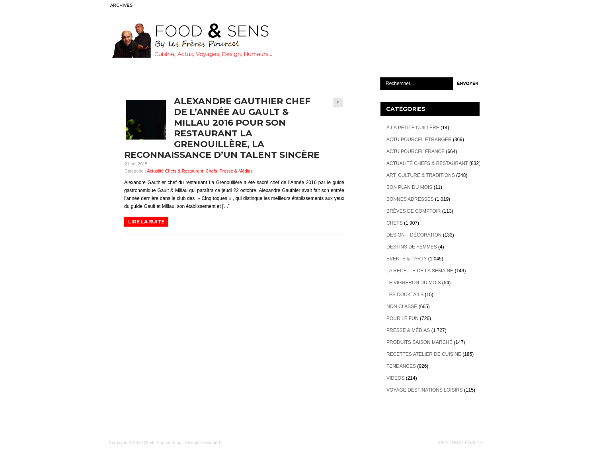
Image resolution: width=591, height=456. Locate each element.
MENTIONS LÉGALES (460, 442)
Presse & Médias (236, 171)
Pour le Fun (402, 318)
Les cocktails (404, 294)
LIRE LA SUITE (146, 222)
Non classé (401, 306)
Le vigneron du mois (413, 282)
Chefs (211, 171)
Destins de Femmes (411, 247)
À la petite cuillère (412, 127)
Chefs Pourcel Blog (162, 442)
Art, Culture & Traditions (420, 175)
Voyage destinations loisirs (424, 390)
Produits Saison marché (419, 342)
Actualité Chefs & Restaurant (175, 171)
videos (395, 378)
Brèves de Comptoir (413, 211)
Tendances (401, 366)
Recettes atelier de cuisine (423, 354)
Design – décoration (413, 235)
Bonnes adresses (410, 199)
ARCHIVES (121, 5)
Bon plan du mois (409, 187)
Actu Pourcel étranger (419, 139)
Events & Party (406, 259)
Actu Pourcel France (415, 151)
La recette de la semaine (419, 271)
